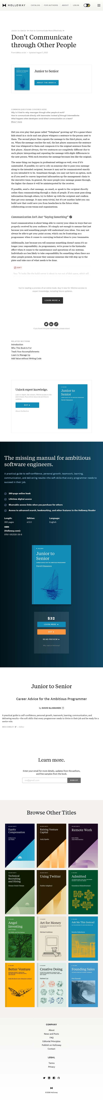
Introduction (17, 344)
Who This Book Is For (21, 348)
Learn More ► (53, 300)
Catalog (35, 5)
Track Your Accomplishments (25, 351)
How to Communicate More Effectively (46, 30)
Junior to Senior (18, 30)
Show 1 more (16, 122)
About (65, 5)
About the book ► (46, 82)
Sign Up (74, 780)
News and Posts (51, 1033)
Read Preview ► (51, 639)
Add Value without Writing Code (26, 358)
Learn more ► (51, 624)
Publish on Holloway (51, 1045)
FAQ (52, 1037)
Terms (52, 1063)
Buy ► (27, 405)
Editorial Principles (51, 1041)
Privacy (51, 1066)
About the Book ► (22, 411)
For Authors (51, 5)
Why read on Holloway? (51, 645)
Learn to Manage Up (20, 355)
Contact (51, 1048)
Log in (76, 5)
